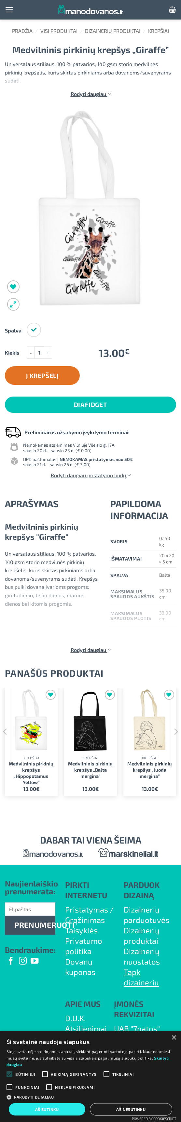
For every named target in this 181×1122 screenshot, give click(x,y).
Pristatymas (86, 909)
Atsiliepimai (86, 1028)
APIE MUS (83, 1003)
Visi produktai (58, 31)
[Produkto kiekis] (39, 352)
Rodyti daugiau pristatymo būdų (91, 475)
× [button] (173, 1037)
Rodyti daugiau (91, 94)
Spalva (13, 330)
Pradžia (22, 31)
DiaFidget (90, 404)
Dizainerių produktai (112, 31)
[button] (9, 9)
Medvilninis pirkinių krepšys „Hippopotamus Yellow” (31, 773)
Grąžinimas (85, 920)
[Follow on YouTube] (34, 961)
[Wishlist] (13, 286)
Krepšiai (158, 31)
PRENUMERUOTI (34, 924)
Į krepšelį (42, 375)
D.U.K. (75, 1018)
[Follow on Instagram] (23, 961)
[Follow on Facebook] (11, 961)
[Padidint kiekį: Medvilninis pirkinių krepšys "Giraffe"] (48, 352)
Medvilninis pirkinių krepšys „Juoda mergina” (149, 769)
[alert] (90, 1076)
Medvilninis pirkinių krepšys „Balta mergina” (90, 769)
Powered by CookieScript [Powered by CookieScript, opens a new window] (154, 1118)
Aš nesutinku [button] (131, 1109)
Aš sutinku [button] (47, 1109)
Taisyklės (81, 930)
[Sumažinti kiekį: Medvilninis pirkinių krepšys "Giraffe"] (31, 352)
